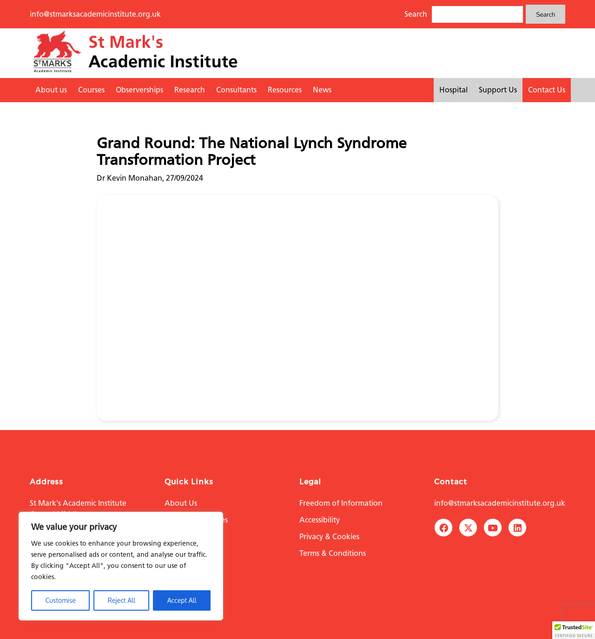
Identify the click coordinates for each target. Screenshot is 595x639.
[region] (121, 566)
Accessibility (319, 519)
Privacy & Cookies (329, 536)
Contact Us (546, 89)
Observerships (139, 89)
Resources (285, 89)
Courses (91, 89)
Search (545, 14)
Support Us (498, 89)
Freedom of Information (341, 503)
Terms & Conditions (332, 553)
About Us (181, 503)
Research (189, 89)
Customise (60, 600)
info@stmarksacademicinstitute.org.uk (95, 14)
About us (51, 89)
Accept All (182, 600)
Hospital (453, 89)
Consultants (236, 89)
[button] (573, 630)
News (322, 89)
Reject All (121, 600)
